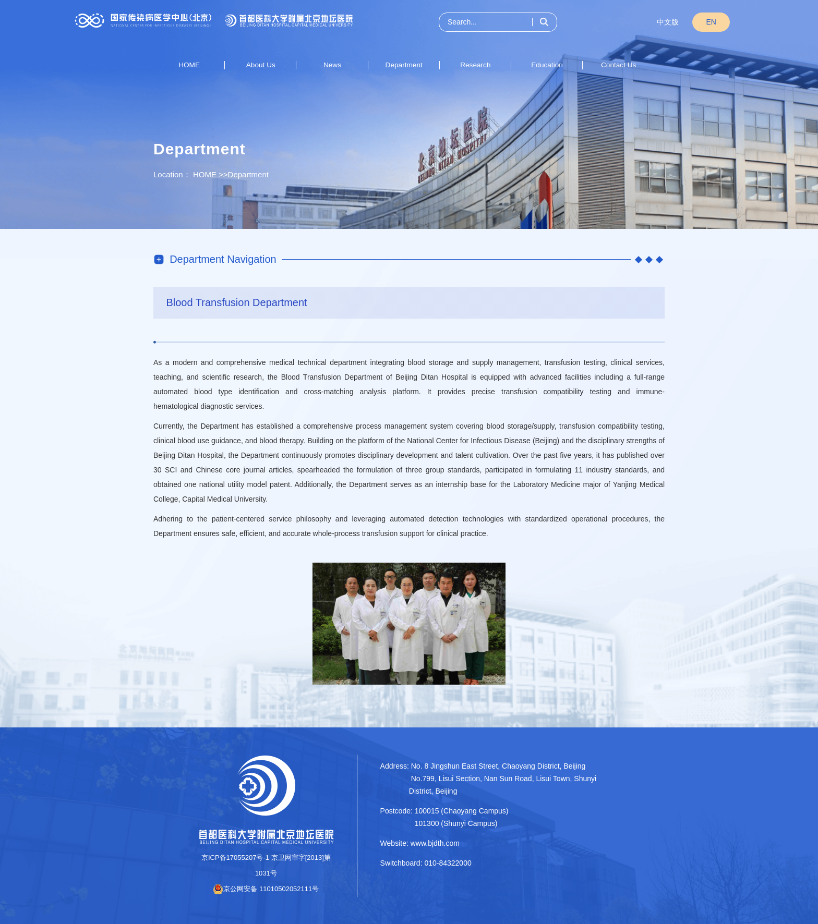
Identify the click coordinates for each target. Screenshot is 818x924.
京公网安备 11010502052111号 (266, 889)
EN (711, 22)
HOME (189, 65)
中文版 (668, 22)
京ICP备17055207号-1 (235, 857)
